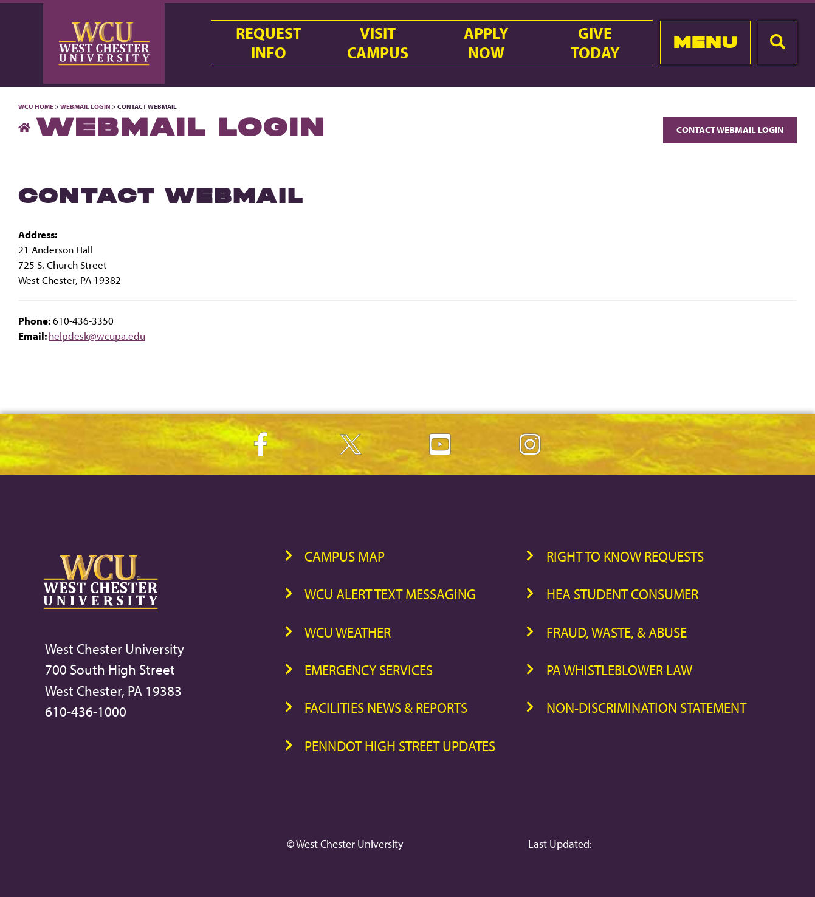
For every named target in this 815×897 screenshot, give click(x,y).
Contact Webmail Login (729, 130)
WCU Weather (347, 632)
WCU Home (35, 106)
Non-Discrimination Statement (646, 708)
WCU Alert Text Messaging (390, 594)
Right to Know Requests (625, 556)
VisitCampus (377, 43)
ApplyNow (486, 43)
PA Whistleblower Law (619, 670)
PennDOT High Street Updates (399, 746)
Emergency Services (368, 670)
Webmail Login (85, 106)
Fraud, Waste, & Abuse (616, 632)
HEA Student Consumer (622, 594)
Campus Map (344, 556)
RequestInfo (268, 43)
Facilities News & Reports (385, 708)
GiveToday (595, 43)
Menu (705, 42)
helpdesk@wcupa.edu (97, 335)
